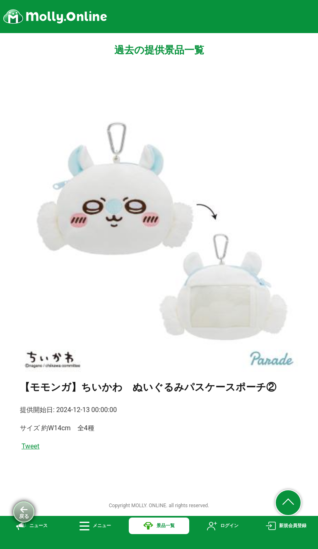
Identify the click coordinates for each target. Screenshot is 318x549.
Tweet (30, 446)
